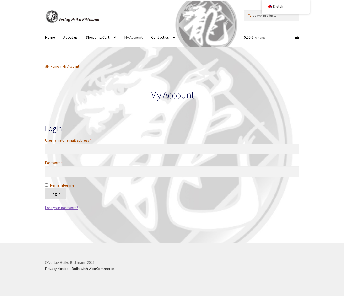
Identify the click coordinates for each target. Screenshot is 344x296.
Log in (55, 193)
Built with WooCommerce (93, 268)
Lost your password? (61, 207)
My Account (133, 37)
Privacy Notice (56, 268)
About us (70, 37)
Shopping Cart (98, 37)
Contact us (160, 37)
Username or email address (75, 140)
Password (61, 162)
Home (50, 37)
